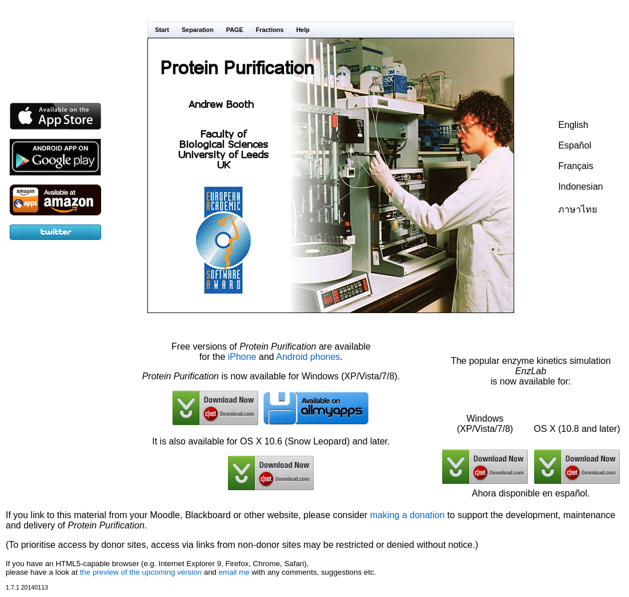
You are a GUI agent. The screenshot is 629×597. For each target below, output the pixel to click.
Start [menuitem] (162, 29)
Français (575, 166)
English (573, 125)
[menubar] (330, 30)
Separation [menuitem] (198, 29)
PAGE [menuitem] (234, 29)
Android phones (308, 357)
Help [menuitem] (303, 29)
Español (574, 145)
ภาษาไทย (577, 209)
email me (234, 572)
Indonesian (580, 186)
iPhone (242, 357)
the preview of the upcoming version (141, 572)
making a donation (407, 515)
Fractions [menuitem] (270, 29)
